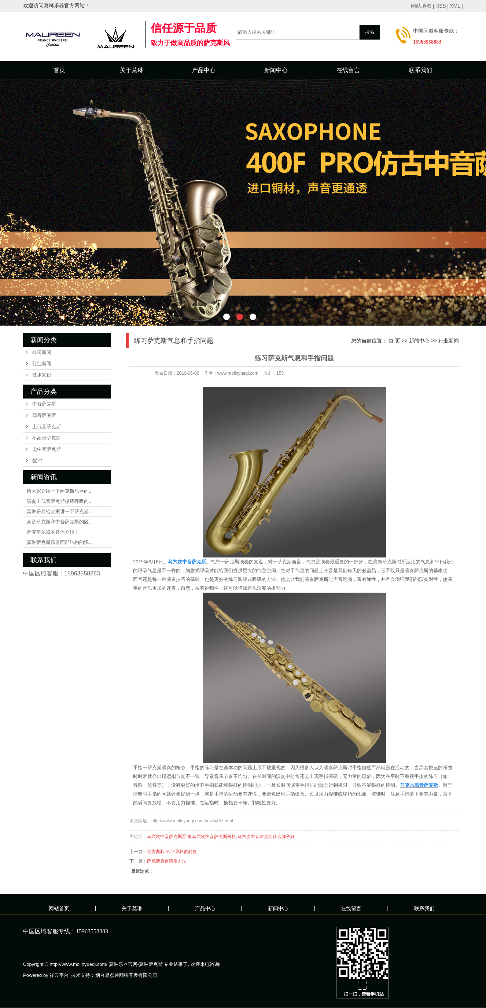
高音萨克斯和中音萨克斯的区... (60, 522)
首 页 (394, 341)
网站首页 (59, 908)
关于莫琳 (131, 70)
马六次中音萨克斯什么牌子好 (266, 836)
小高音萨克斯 (46, 438)
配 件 (37, 460)
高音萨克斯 (44, 415)
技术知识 (41, 375)
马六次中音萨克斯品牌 (169, 836)
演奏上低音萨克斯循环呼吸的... (60, 501)
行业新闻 (41, 363)
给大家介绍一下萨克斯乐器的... (60, 491)
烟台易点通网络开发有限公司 (126, 975)
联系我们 (420, 70)
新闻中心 (276, 70)
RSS (440, 6)
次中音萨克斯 (46, 449)
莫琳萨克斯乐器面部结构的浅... (60, 542)
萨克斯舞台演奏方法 (167, 861)
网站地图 (421, 6)
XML (455, 6)
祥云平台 (59, 975)
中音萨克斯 (44, 404)
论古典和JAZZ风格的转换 (172, 851)
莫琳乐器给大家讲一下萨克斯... (60, 511)
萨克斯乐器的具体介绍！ (53, 532)
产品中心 (204, 70)
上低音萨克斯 (46, 426)
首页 (59, 70)
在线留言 (348, 70)
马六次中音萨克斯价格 (214, 836)
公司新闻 (41, 352)
